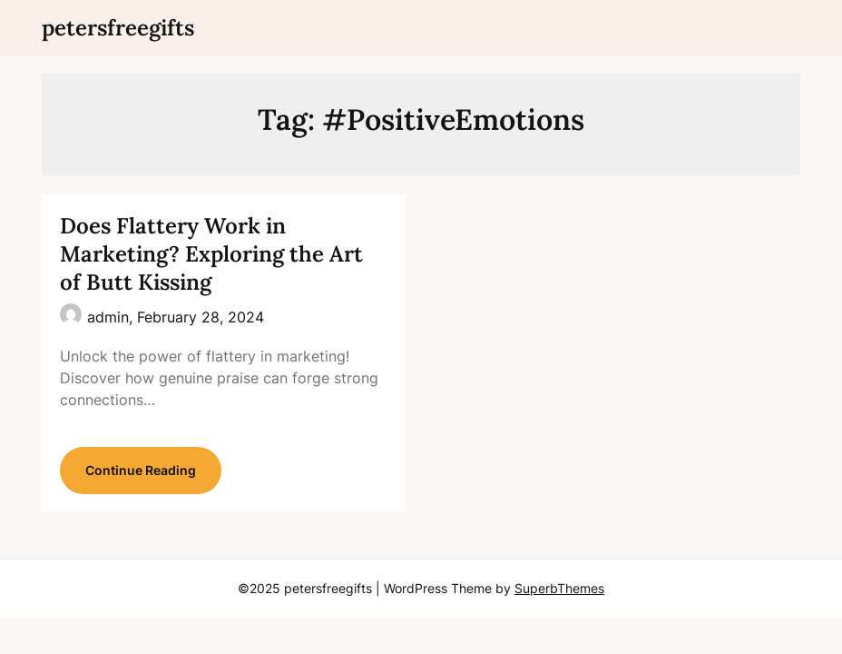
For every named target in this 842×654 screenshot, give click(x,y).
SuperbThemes (559, 588)
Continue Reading (140, 470)
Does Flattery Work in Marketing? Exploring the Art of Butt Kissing (211, 254)
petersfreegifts (118, 28)
